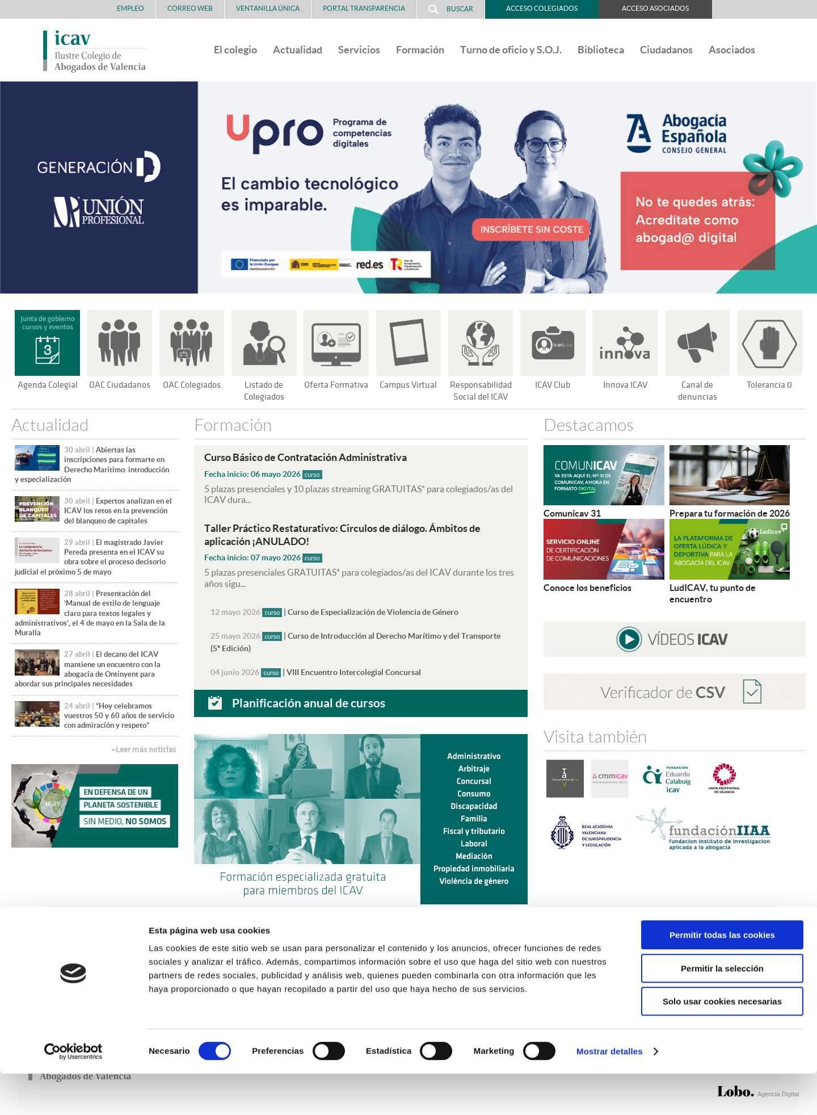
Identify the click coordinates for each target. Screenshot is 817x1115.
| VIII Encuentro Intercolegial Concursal (315, 671)
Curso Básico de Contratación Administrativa (312, 457)
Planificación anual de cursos (308, 702)
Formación (420, 50)
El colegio (235, 50)
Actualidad (297, 50)
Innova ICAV (625, 385)
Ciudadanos (666, 50)
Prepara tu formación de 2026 (729, 513)
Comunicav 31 (572, 513)
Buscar (450, 9)
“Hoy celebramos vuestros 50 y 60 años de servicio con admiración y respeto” (119, 716)
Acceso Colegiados (542, 8)
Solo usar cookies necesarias (722, 1042)
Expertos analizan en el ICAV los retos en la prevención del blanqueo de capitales (118, 511)
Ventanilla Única (268, 8)
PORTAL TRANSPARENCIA (364, 8)
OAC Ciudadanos (120, 385)
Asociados (732, 50)
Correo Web (190, 8)
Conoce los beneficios (587, 587)
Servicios (359, 50)
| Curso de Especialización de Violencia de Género (334, 610)
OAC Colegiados (192, 385)
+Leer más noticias (143, 749)
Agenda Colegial (47, 385)
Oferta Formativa (336, 385)
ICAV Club (552, 385)
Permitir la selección (722, 1010)
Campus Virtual (408, 385)
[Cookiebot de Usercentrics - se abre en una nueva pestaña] (73, 1092)
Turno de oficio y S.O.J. (511, 50)
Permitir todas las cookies (722, 976)
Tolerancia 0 (769, 385)
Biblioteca (601, 50)
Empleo (130, 8)
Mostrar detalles (609, 1092)
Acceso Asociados (655, 8)
